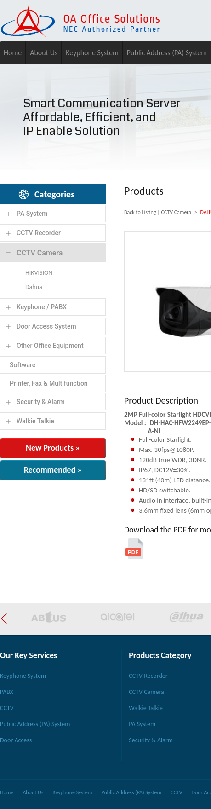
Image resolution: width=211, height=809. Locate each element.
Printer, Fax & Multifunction (49, 383)
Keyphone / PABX (42, 307)
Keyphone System (92, 52)
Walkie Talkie (35, 421)
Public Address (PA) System (167, 52)
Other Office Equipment (50, 345)
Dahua (33, 287)
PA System (32, 213)
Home (13, 52)
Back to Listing (140, 212)
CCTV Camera (40, 252)
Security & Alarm (41, 401)
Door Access (16, 740)
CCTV (7, 708)
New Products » (53, 448)
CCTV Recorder (39, 233)
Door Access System (46, 326)
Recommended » (53, 470)
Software (22, 365)
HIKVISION (38, 273)
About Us (43, 52)
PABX (6, 692)
